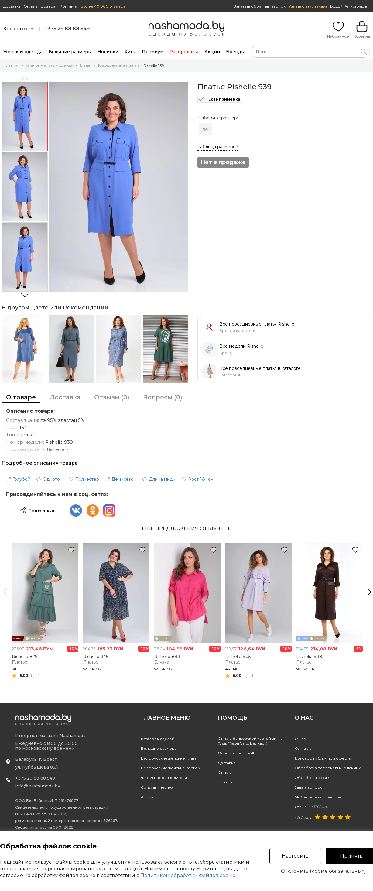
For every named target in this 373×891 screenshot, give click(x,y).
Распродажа (183, 52)
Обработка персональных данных (328, 768)
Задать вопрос (308, 787)
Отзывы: (311, 806)
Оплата (31, 6)
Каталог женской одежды (49, 65)
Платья (84, 65)
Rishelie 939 (154, 65)
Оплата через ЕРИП (237, 753)
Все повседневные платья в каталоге (260, 368)
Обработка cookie (312, 777)
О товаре (21, 397)
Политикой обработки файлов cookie (187, 875)
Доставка (12, 6)
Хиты (130, 52)
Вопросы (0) (162, 397)
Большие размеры (70, 52)
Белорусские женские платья (170, 758)
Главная (12, 65)
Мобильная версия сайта (319, 797)
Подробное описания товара (40, 463)
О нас (300, 738)
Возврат (49, 6)
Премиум (152, 52)
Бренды (235, 52)
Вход (335, 6)
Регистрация (356, 6)
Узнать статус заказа (308, 6)
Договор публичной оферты (323, 758)
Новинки (108, 52)
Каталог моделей (157, 738)
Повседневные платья (117, 65)
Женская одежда (23, 52)
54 (205, 129)
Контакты (68, 6)
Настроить (295, 856)
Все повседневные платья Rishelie (256, 324)
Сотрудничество (157, 787)
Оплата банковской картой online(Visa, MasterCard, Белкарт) (250, 741)
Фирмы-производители (164, 777)
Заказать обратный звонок (260, 6)
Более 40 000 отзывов (102, 6)
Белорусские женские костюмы (172, 768)
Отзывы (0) (111, 397)
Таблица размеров (217, 146)
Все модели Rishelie (241, 346)
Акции (212, 52)
